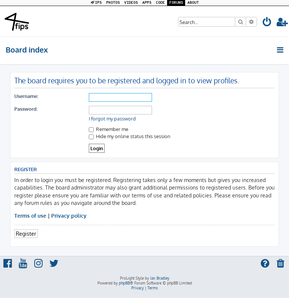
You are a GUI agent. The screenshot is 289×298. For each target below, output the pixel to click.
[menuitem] (267, 23)
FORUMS (176, 2)
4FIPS (96, 2)
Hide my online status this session (129, 136)
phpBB (124, 283)
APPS (146, 2)
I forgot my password (112, 119)
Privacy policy (69, 215)
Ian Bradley (159, 278)
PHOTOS (113, 2)
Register (26, 233)
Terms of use (30, 215)
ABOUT (193, 2)
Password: (26, 108)
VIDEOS (131, 2)
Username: (26, 96)
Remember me (108, 129)
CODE (160, 2)
